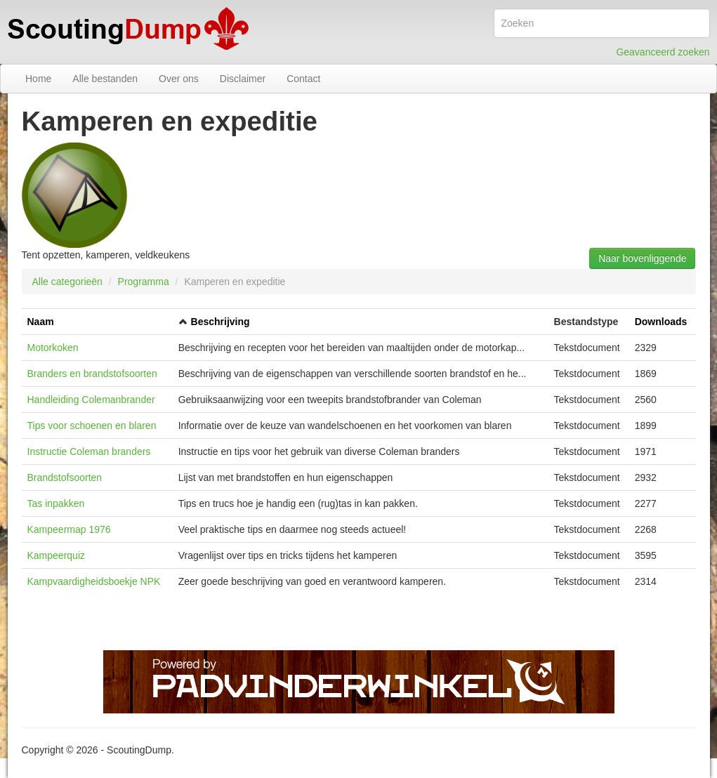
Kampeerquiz (56, 555)
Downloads (661, 321)
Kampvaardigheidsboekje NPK (94, 581)
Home (38, 78)
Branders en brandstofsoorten (92, 373)
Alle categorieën (67, 281)
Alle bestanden (105, 78)
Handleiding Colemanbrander (91, 399)
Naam (40, 321)
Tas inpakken (56, 503)
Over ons (179, 78)
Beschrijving (220, 321)
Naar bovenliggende (642, 258)
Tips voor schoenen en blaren (92, 425)
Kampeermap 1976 (69, 529)
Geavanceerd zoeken (662, 52)
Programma (143, 281)
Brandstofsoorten (65, 477)
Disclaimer (242, 78)
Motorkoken (53, 347)
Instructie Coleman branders (89, 451)
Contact (303, 78)
